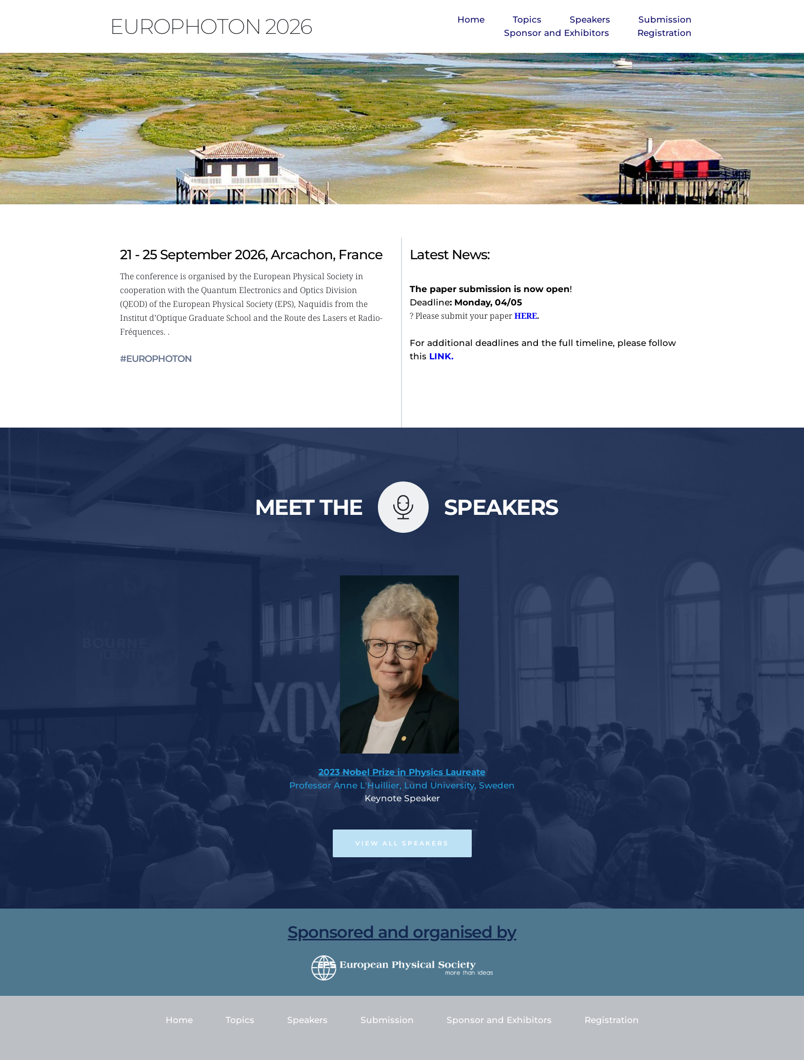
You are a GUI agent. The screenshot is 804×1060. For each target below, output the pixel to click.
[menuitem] (471, 20)
